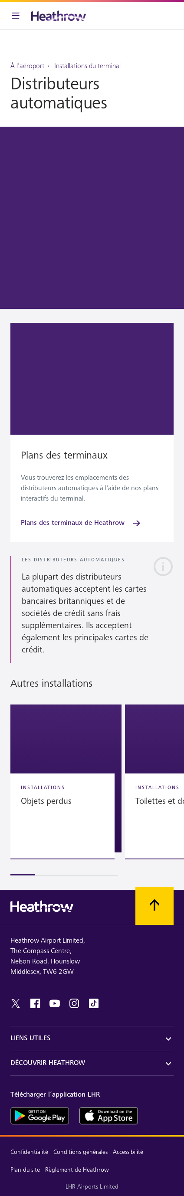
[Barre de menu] (15, 15)
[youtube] (54, 1003)
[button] (66, 778)
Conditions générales (80, 1152)
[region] (92, 790)
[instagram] (74, 1003)
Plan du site (25, 1169)
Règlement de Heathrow (77, 1169)
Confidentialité (29, 1152)
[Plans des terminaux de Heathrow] (81, 523)
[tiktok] (94, 1003)
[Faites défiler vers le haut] (154, 906)
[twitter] (15, 1003)
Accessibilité (128, 1152)
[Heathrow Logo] (58, 15)
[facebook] (35, 1003)
